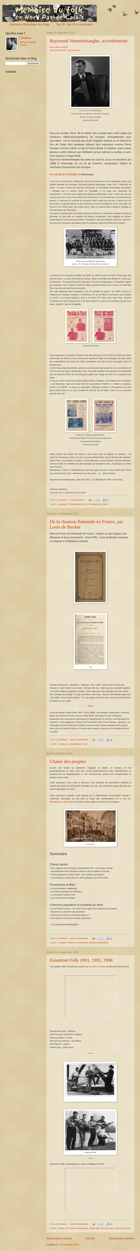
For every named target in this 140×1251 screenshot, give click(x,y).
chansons (62, 744)
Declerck (27, 38)
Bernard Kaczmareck (78, 1228)
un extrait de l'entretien (64, 174)
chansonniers (82, 942)
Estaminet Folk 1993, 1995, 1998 (81, 960)
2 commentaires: (77, 500)
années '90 (63, 1228)
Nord (105, 504)
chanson (71, 942)
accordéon (63, 504)
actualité (62, 942)
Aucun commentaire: (79, 739)
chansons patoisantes (99, 942)
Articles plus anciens (121, 1238)
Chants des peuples (68, 761)
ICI (94, 844)
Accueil (90, 1238)
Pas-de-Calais (107, 1228)
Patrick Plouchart (122, 1228)
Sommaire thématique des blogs (29, 24)
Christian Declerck (77, 504)
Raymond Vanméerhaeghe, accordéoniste (89, 40)
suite (90, 667)
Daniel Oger (94, 1228)
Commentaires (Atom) (69, 1244)
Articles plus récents (59, 1238)
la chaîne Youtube (97, 966)
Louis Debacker (75, 744)
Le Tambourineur (93, 504)
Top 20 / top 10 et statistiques (74, 24)
